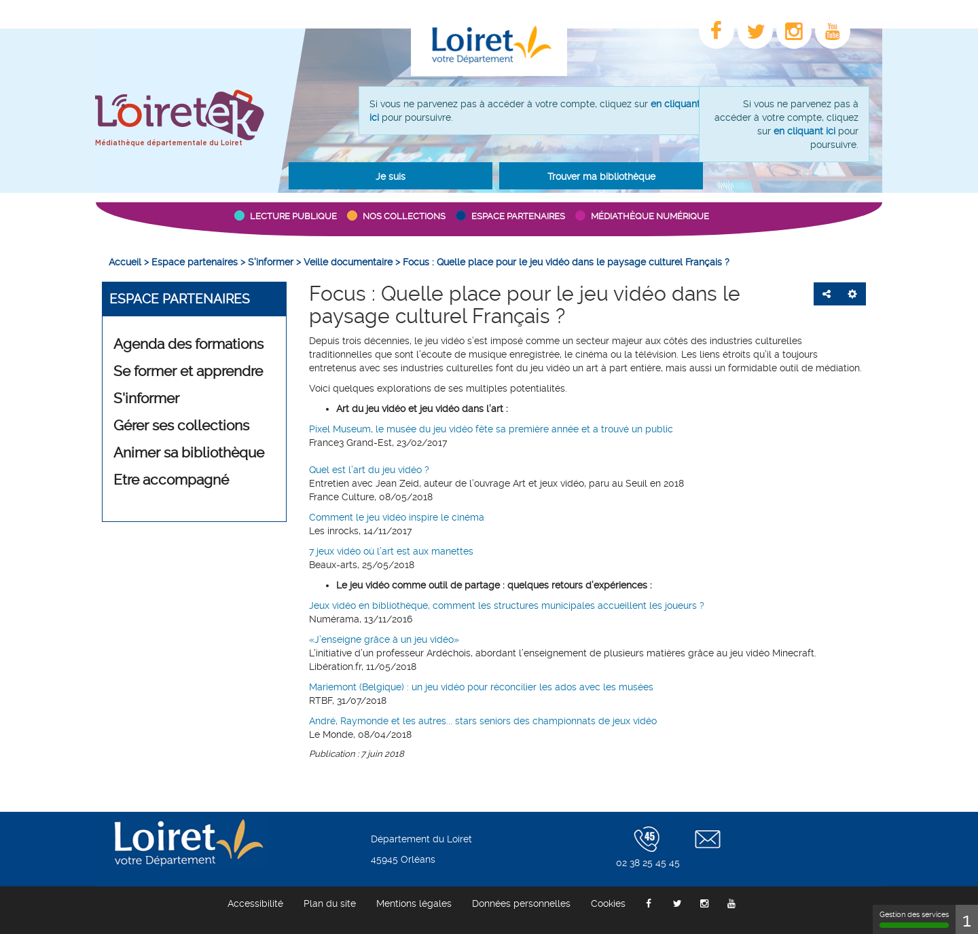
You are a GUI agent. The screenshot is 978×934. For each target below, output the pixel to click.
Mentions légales (414, 903)
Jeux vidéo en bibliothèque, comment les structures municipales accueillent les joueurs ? (506, 605)
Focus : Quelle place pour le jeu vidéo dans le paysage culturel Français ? (524, 305)
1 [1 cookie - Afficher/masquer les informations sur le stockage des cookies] (966, 919)
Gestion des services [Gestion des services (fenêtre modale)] (914, 919)
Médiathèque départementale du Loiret (168, 143)
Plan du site (330, 903)
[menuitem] (125, 262)
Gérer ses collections (181, 425)
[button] (390, 175)
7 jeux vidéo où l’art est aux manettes (391, 551)
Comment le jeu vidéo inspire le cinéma (396, 517)
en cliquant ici (804, 131)
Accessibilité (255, 903)
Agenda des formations (188, 344)
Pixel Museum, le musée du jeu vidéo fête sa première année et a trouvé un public (491, 429)
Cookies (608, 903)
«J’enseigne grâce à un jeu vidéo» (384, 639)
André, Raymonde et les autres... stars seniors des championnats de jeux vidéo (483, 720)
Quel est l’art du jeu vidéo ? (369, 469)
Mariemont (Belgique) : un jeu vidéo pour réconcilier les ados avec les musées (481, 686)
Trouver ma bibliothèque (601, 176)
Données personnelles (521, 903)
